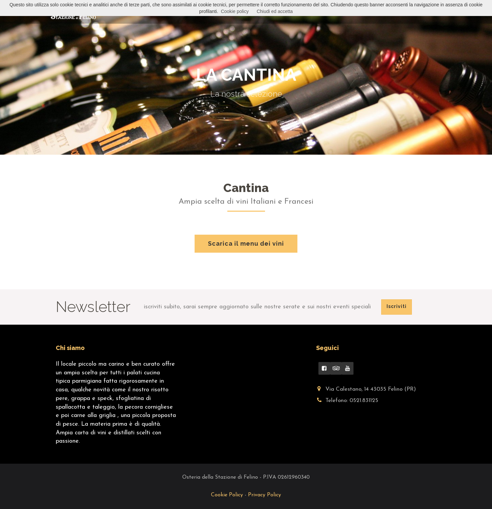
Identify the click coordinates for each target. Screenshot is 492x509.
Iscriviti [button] (397, 306)
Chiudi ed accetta (275, 11)
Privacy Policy (264, 495)
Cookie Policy (228, 495)
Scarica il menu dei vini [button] (246, 243)
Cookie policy (235, 11)
